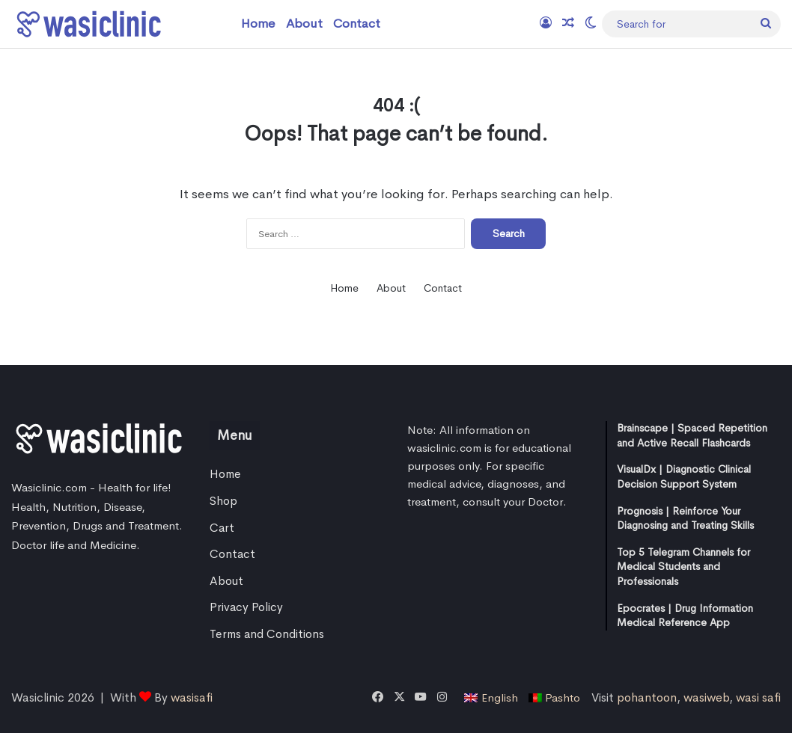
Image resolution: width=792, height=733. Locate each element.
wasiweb (706, 697)
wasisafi (192, 697)
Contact (356, 23)
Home (258, 23)
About (304, 23)
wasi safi (758, 697)
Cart (222, 528)
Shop (223, 501)
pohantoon (647, 697)
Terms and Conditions (267, 634)
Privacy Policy (246, 607)
